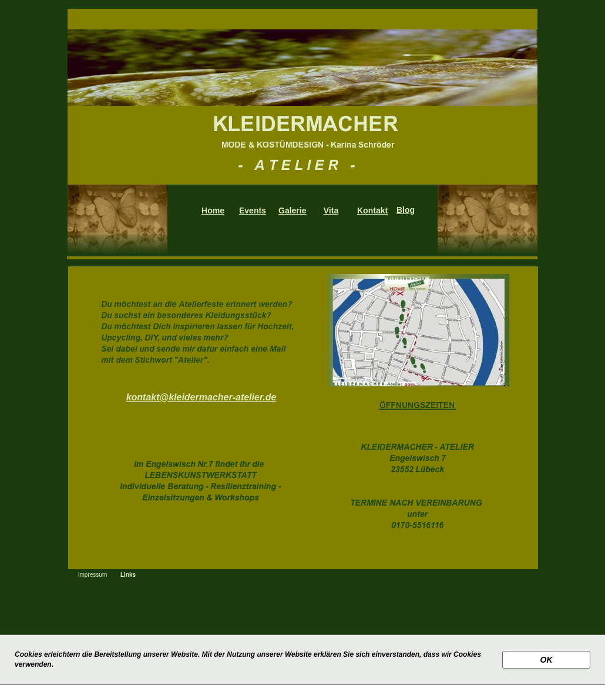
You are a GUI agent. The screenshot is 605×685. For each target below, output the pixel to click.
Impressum (92, 575)
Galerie (292, 210)
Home (212, 210)
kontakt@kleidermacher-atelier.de (201, 397)
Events (252, 210)
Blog (405, 210)
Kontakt (372, 210)
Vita (331, 210)
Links (128, 575)
